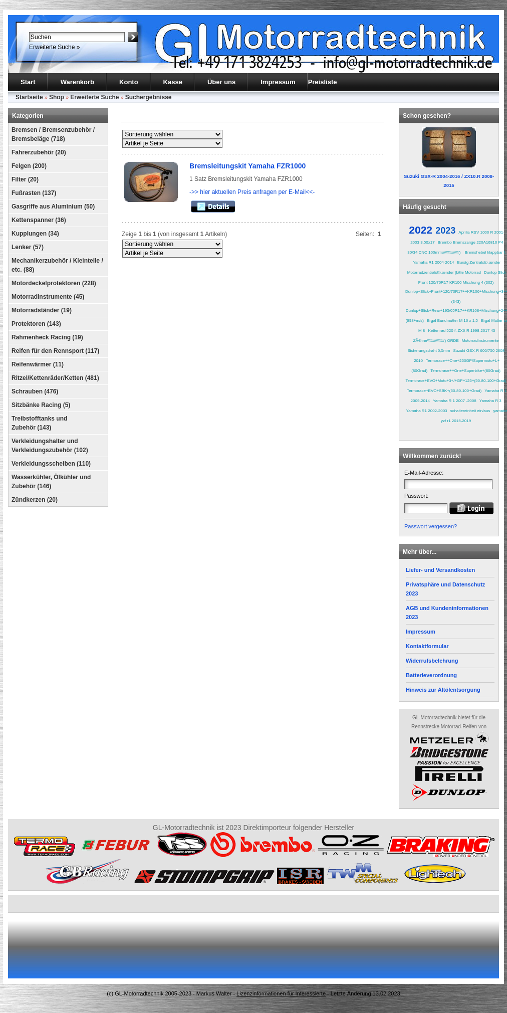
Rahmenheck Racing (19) (47, 337)
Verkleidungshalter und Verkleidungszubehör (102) (50, 446)
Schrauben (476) (35, 391)
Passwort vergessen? (430, 526)
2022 (420, 230)
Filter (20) (25, 179)
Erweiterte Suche (94, 97)
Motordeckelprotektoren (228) (54, 283)
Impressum (278, 82)
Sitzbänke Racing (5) (41, 405)
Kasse (172, 82)
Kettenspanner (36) (39, 220)
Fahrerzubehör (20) (39, 152)
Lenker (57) (28, 247)
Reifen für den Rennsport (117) (55, 350)
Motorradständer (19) (42, 310)
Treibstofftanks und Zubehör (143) (39, 423)
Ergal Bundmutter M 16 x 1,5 (452, 320)
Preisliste (322, 82)
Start (28, 82)
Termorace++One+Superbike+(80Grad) (465, 370)
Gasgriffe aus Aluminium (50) (53, 206)
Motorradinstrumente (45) (48, 296)
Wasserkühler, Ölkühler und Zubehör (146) (51, 482)
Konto (128, 82)
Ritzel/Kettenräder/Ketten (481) (55, 377)
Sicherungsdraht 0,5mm (428, 350)
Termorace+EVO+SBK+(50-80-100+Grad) (444, 390)
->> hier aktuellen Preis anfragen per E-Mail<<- (252, 191)
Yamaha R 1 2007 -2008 (454, 400)
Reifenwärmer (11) (38, 364)
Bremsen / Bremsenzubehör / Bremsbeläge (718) (53, 134)
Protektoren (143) (36, 323)
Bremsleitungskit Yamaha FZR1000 (247, 166)
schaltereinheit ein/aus (470, 411)
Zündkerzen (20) (35, 499)
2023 (445, 231)
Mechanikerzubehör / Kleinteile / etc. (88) (57, 265)
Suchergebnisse (148, 97)
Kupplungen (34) (35, 233)
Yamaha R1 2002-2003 (426, 411)
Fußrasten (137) (34, 192)
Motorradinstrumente (480, 340)
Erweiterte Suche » (54, 47)
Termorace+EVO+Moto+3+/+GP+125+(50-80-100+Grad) (456, 380)
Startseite (29, 97)
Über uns (221, 82)
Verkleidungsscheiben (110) (51, 463)
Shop (56, 97)
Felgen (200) (29, 165)
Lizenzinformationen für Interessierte (281, 993)
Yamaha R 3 (490, 400)
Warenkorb (77, 82)
